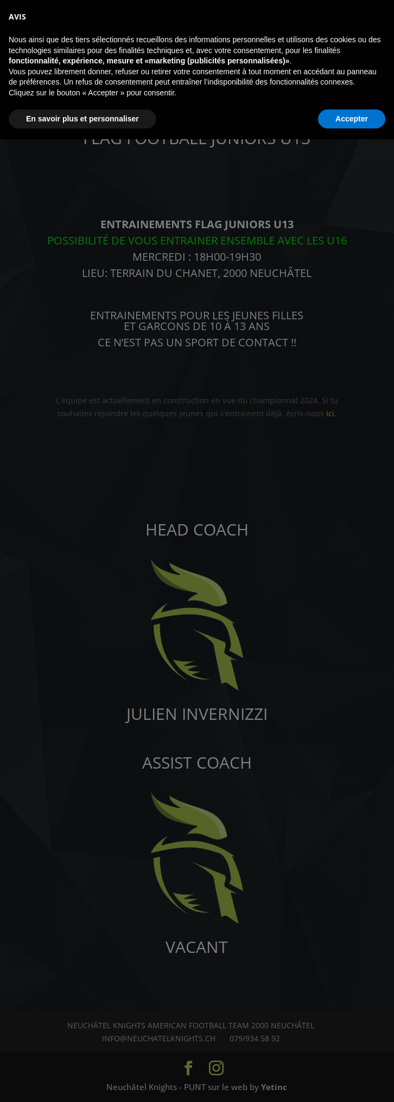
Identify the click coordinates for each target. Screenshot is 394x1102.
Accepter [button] (351, 1081)
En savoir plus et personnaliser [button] (82, 1081)
